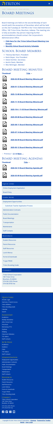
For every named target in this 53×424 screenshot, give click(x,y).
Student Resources (9, 240)
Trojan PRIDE (7, 261)
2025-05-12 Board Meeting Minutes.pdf (27, 147)
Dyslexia (4, 329)
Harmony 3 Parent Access (10, 302)
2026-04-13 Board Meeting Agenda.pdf (26, 168)
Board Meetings (8, 218)
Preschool (5, 324)
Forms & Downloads (10, 257)
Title (28, 73)
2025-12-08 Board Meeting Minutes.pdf (27, 94)
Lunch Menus (7, 253)
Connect (6, 397)
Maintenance (7, 227)
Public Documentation (10, 214)
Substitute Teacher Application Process (19, 206)
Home (4, 9)
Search (4, 312)
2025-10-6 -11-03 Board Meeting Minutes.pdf (29, 109)
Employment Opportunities (12, 202)
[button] (49, 3)
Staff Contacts (8, 231)
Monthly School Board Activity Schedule (22, 46)
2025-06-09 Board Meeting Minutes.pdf (27, 140)
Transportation (8, 222)
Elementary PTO (7, 327)
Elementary (7, 315)
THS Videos (5, 352)
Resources (7, 377)
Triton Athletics (6, 304)
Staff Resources (8, 248)
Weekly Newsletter (7, 320)
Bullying (4, 332)
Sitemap (33, 420)
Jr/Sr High (7, 342)
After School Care (7, 322)
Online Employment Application (14, 188)
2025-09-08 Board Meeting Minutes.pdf (27, 117)
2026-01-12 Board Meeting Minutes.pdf (27, 87)
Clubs (3, 349)
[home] (10, 3)
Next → (20, 154)
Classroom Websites (8, 334)
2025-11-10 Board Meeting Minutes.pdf (27, 102)
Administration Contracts (11, 210)
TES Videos (5, 336)
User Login (29, 422)
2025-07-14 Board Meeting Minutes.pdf (27, 132)
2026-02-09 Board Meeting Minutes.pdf (27, 79)
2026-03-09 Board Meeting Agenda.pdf (26, 175)
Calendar (4, 309)
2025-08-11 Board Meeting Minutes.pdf (27, 124)
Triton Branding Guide (11, 265)
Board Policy (7, 192)
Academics (5, 317)
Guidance (5, 347)
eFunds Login (6, 300)
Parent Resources (9, 244)
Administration (12, 9)
